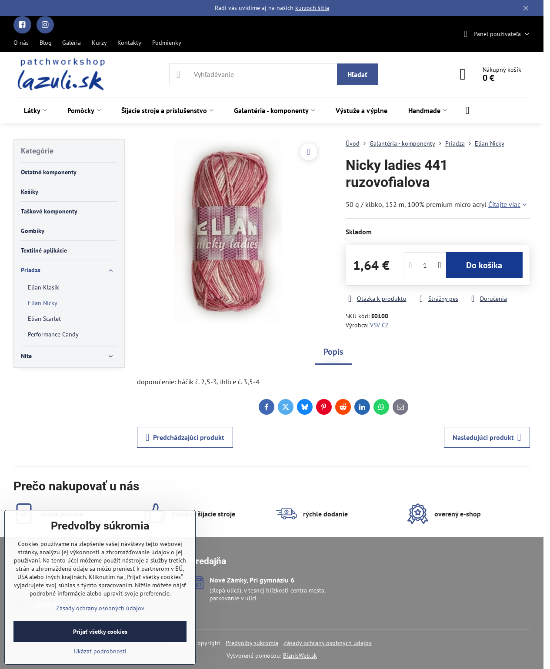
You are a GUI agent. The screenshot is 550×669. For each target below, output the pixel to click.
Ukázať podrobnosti (100, 651)
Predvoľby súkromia (252, 643)
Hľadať (357, 74)
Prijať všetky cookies (100, 632)
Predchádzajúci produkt (185, 437)
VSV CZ (379, 325)
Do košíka (484, 265)
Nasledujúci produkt (487, 437)
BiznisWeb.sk (300, 655)
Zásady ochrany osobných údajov (327, 643)
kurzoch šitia (312, 8)
